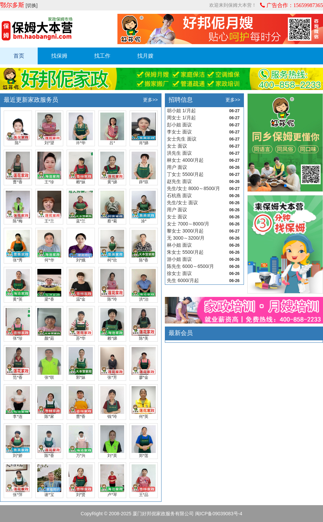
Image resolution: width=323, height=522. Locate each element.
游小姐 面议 (179, 259)
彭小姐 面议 (179, 124)
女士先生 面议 (181, 139)
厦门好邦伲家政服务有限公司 (163, 513)
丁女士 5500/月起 (185, 174)
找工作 (102, 56)
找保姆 (59, 56)
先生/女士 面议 (182, 202)
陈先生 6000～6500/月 (190, 266)
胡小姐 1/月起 (181, 110)
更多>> (150, 99)
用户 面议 (177, 167)
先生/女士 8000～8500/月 (193, 188)
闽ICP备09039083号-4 (218, 513)
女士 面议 (177, 146)
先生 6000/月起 (183, 280)
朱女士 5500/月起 (185, 252)
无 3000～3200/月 (186, 238)
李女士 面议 (179, 131)
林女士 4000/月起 (185, 160)
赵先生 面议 (179, 181)
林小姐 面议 (179, 245)
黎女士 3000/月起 (185, 231)
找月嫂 (145, 56)
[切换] (32, 5)
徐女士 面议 (179, 273)
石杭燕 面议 (179, 195)
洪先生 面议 (179, 153)
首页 (18, 56)
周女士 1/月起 (181, 117)
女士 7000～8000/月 (188, 223)
